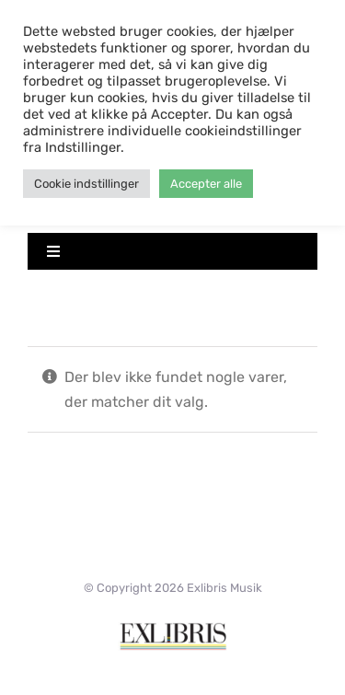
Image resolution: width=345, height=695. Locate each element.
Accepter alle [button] (206, 184)
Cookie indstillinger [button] (86, 184)
